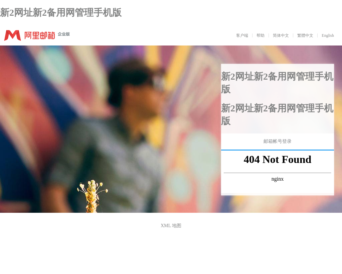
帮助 (260, 35)
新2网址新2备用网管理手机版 (61, 12)
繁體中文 (305, 35)
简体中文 (281, 35)
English (328, 35)
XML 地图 (171, 225)
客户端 (242, 35)
